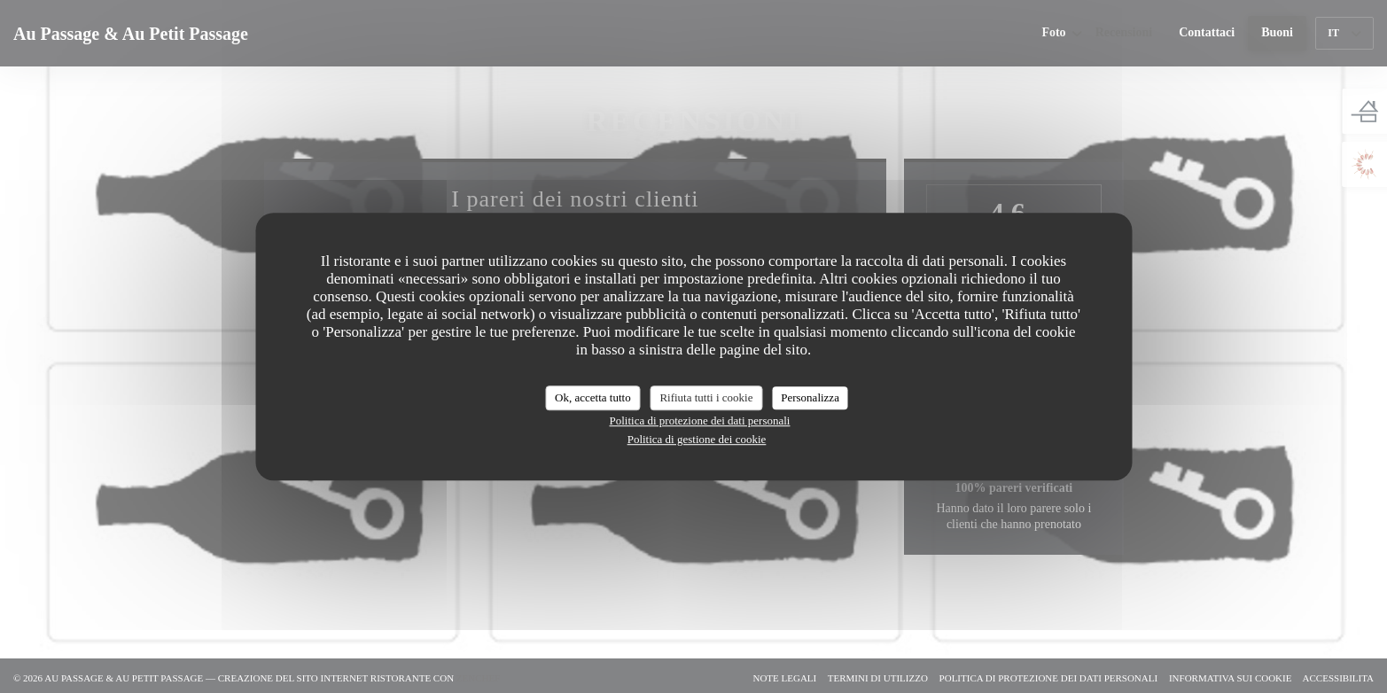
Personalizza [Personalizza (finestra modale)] (810, 397)
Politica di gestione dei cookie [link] (697, 439)
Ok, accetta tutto (593, 397)
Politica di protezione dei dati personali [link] (700, 420)
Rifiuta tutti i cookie (705, 397)
